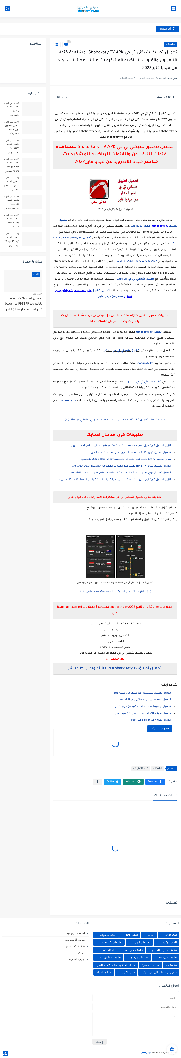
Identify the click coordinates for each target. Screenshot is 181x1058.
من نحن (81, 952)
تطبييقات (171, 964)
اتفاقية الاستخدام (76, 946)
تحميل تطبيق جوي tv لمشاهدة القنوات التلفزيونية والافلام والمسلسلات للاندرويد (121, 473)
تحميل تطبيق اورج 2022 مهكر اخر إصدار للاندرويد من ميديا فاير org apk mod (12, 130)
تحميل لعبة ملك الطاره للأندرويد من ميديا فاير (142, 713)
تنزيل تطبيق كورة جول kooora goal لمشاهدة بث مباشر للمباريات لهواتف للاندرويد (120, 445)
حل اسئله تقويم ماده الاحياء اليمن (115, 964)
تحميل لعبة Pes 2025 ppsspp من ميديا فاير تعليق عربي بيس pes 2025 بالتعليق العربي (11, 149)
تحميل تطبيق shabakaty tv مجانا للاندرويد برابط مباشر (115, 669)
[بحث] (7, 8)
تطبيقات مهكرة (139, 957)
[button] (155, 782)
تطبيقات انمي (142, 942)
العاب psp (132, 934)
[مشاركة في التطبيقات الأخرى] (97, 782)
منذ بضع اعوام (10, 103)
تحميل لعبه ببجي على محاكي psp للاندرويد (145, 699)
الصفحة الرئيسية (76, 933)
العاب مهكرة (169, 942)
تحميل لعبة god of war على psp (150, 720)
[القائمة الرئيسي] (173, 8)
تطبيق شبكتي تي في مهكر (121, 350)
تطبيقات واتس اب (110, 957)
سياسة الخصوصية (75, 939)
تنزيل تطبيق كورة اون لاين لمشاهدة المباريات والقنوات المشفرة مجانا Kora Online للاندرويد (114, 479)
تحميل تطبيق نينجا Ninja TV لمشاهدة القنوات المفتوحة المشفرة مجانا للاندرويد (121, 466)
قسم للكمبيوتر (126, 972)
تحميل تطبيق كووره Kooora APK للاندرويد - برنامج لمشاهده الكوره (130, 452)
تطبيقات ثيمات (107, 949)
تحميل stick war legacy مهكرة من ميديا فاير (143, 706)
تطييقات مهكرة (151, 964)
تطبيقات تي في (140, 768)
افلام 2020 (170, 934)
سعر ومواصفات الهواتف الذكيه (159, 972)
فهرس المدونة (77, 958)
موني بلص (145, 1053)
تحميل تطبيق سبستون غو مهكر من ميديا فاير (142, 693)
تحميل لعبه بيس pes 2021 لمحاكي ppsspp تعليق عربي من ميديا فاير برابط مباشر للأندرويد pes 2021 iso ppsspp (11, 186)
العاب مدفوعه (108, 934)
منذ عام (36, 294)
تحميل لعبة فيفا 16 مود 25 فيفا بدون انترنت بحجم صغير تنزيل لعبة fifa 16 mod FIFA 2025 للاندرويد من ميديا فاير (11, 242)
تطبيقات (170, 44)
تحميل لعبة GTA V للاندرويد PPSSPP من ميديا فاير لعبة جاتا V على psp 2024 (11, 112)
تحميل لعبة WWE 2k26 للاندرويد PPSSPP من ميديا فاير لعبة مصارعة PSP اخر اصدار (23, 305)
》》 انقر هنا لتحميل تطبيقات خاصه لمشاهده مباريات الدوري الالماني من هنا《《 (115, 420)
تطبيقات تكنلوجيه (112, 942)
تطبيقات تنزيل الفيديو (164, 949)
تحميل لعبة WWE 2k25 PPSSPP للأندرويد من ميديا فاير (12, 224)
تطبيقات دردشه (168, 957)
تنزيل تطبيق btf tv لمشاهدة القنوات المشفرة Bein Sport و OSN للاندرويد (125, 459)
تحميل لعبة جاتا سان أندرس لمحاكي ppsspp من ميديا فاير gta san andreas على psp (11, 205)
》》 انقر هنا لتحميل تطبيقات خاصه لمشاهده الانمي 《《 (115, 591)
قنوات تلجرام (104, 972)
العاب (151, 934)
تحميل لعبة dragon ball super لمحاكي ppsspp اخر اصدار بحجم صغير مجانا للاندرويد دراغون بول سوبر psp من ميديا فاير (12, 168)
